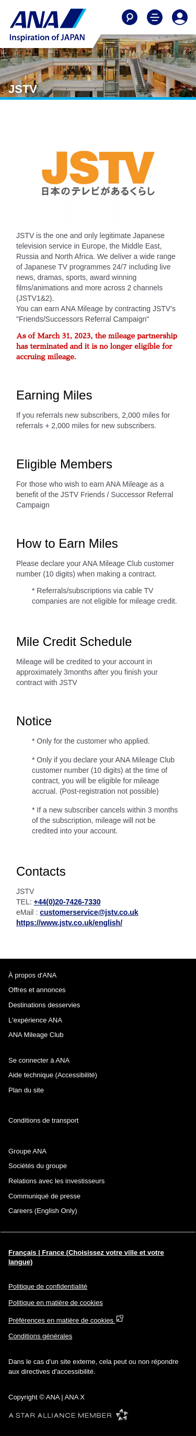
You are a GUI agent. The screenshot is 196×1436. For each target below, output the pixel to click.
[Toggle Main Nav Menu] (155, 17)
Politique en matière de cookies (55, 1302)
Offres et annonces (37, 990)
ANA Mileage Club (36, 1035)
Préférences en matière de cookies (66, 1320)
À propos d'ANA (32, 975)
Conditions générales (40, 1336)
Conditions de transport (43, 1120)
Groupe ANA (27, 1151)
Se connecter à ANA (39, 1060)
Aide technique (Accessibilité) (52, 1075)
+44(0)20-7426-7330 (66, 902)
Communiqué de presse (44, 1196)
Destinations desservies (44, 1005)
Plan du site (26, 1090)
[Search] (129, 17)
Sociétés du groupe (37, 1166)
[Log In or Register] (180, 17)
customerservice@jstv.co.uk (89, 912)
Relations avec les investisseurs (56, 1181)
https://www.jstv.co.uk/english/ (69, 923)
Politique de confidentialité (47, 1286)
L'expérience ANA (35, 1020)
